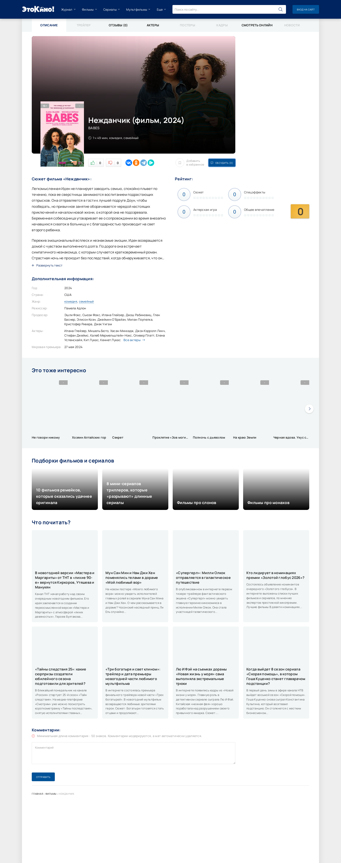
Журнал (66, 9)
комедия (70, 301)
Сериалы (110, 9)
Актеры (153, 25)
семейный (86, 301)
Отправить (43, 777)
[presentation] (309, 408)
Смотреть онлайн (257, 25)
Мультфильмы (136, 9)
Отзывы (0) (118, 25)
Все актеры (133, 340)
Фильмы (88, 9)
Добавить (190, 162)
